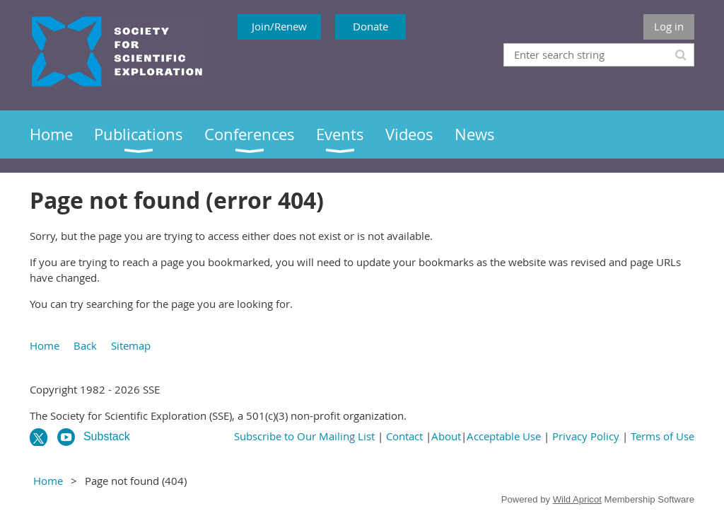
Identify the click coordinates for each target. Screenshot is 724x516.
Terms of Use (662, 436)
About (446, 436)
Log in (669, 26)
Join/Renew (279, 26)
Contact (404, 436)
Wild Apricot (577, 499)
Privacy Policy (585, 436)
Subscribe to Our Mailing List (304, 436)
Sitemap (131, 345)
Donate (370, 26)
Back (85, 345)
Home (44, 345)
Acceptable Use (504, 436)
